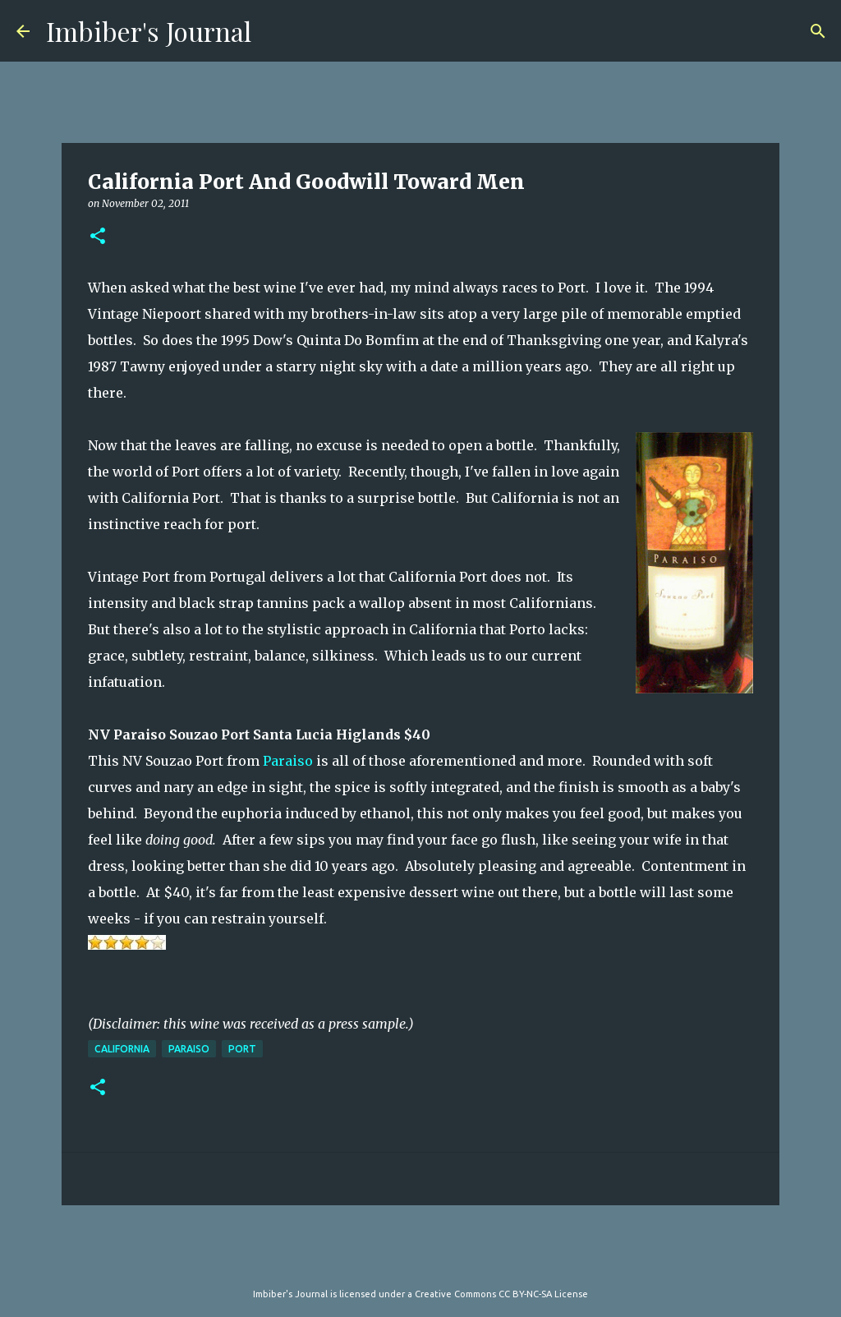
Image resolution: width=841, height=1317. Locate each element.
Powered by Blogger (420, 1260)
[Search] (818, 31)
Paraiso (288, 761)
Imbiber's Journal (148, 30)
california (121, 1048)
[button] (98, 237)
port (242, 1048)
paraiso (188, 1048)
